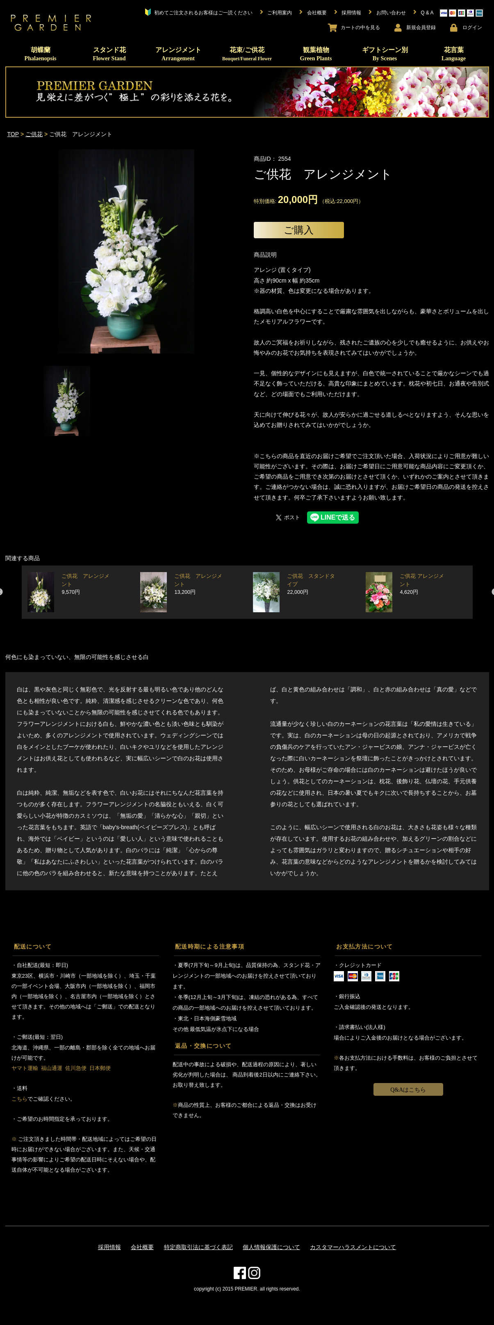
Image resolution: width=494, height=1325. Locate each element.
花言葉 (454, 54)
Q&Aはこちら (408, 1090)
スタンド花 (109, 54)
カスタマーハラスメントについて (353, 1247)
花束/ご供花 (247, 53)
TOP (13, 134)
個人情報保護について (271, 1247)
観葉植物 (316, 54)
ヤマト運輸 (24, 1068)
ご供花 (34, 134)
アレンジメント (178, 54)
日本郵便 (100, 1068)
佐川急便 (76, 1068)
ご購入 (299, 229)
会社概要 (142, 1247)
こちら (19, 1099)
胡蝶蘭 (41, 54)
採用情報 (109, 1247)
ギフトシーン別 (385, 54)
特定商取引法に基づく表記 (198, 1247)
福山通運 (51, 1068)
